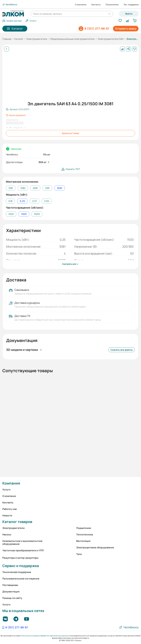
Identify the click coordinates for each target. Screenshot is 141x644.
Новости (7, 515)
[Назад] (6, 49)
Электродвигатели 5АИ (110, 39)
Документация (10, 591)
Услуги (6, 489)
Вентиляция (83, 540)
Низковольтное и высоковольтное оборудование (22, 542)
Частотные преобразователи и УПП (23, 550)
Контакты (95, 4)
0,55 (46, 201)
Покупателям (112, 4)
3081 (59, 188)
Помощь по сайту (12, 598)
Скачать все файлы (121, 349)
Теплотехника (84, 534)
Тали (79, 554)
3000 (37, 214)
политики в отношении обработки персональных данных (44, 635)
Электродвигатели (36, 39)
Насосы (6, 534)
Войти (128, 13)
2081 (35, 188)
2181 (47, 188)
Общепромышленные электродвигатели (72, 39)
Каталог (18, 39)
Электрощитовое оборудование (95, 547)
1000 (11, 214)
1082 (22, 188)
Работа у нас (9, 509)
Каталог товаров (17, 521)
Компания (11, 483)
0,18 (10, 201)
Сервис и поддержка (20, 565)
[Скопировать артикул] (17, 109)
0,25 (22, 201)
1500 (24, 214)
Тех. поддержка (131, 4)
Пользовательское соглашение (20, 578)
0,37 (34, 201)
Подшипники (83, 528)
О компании (80, 4)
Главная (6, 39)
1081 (10, 188)
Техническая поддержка (16, 572)
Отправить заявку (125, 28)
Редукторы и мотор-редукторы (20, 557)
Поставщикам (10, 585)
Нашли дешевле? (16, 115)
